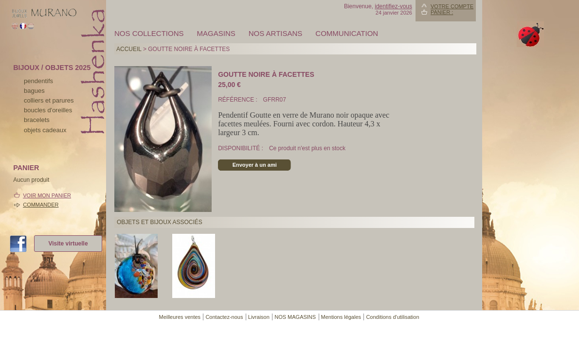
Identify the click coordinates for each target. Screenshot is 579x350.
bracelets (37, 119)
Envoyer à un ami (255, 165)
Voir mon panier (47, 195)
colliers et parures (49, 100)
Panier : (442, 12)
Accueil (129, 49)
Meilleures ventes (179, 317)
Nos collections (149, 33)
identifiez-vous (393, 6)
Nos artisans (276, 33)
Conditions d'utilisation (392, 317)
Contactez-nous (224, 317)
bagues (34, 90)
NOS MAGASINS (295, 317)
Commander (40, 205)
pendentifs (38, 81)
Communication (346, 33)
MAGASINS (216, 33)
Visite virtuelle (68, 243)
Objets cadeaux (45, 130)
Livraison (259, 317)
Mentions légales (341, 317)
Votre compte (452, 6)
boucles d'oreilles (48, 110)
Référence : (238, 99)
